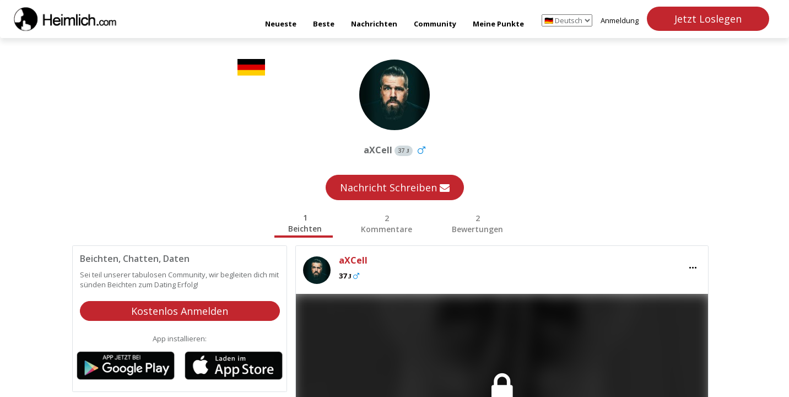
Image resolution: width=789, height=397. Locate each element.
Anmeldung (620, 20)
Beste (323, 24)
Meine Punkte (498, 24)
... (693, 264)
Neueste (280, 24)
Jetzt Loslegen (708, 18)
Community (435, 24)
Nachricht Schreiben (395, 187)
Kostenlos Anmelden (179, 311)
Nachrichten (374, 24)
